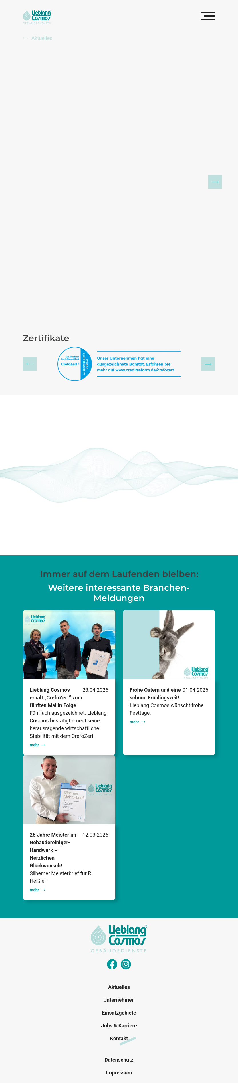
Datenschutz (118, 1060)
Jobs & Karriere (119, 1026)
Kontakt (119, 1038)
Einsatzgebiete (119, 1013)
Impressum (119, 1073)
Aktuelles (38, 38)
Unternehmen (119, 1000)
